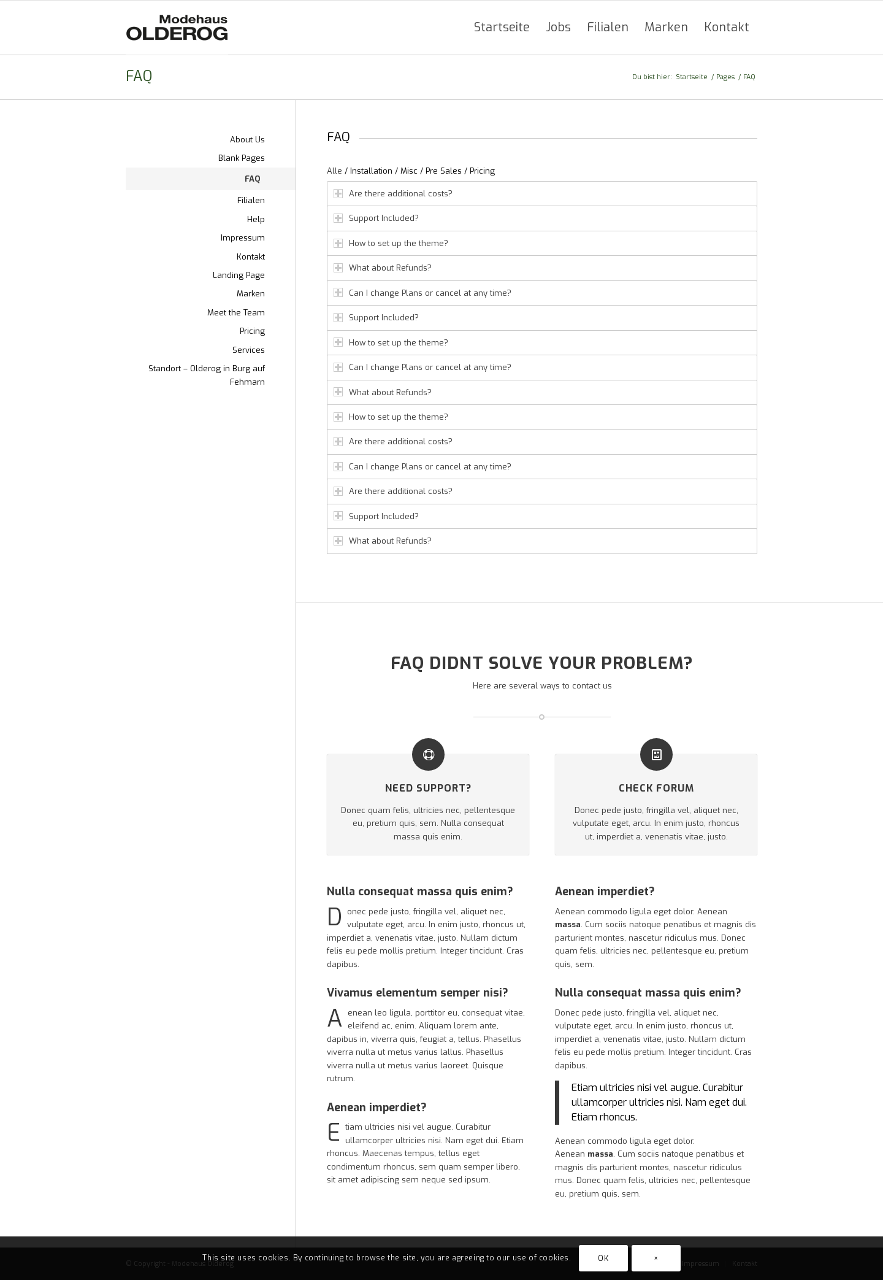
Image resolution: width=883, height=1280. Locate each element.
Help (256, 219)
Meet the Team (236, 312)
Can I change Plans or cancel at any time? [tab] (422, 293)
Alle (334, 171)
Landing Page (239, 275)
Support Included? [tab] (376, 218)
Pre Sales (444, 171)
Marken (251, 293)
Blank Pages (241, 158)
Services (248, 350)
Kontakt (251, 257)
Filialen (251, 200)
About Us (247, 139)
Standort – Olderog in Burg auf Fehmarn (206, 375)
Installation (371, 171)
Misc (409, 171)
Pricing (482, 171)
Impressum (243, 238)
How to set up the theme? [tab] (391, 243)
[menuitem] (502, 28)
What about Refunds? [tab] (383, 268)
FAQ (139, 76)
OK (603, 1258)
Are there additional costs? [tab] (393, 193)
